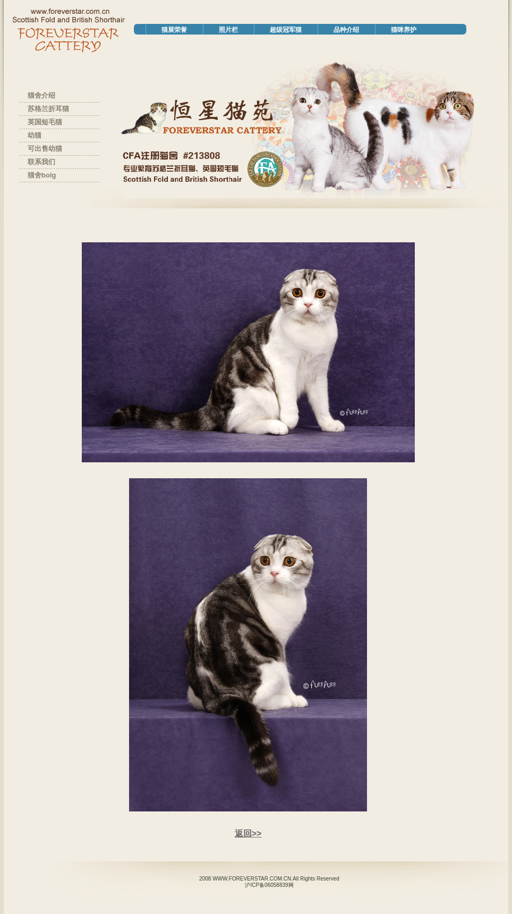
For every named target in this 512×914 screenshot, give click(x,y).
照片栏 (228, 29)
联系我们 (41, 162)
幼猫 (34, 135)
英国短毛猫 (45, 122)
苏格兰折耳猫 (48, 109)
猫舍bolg (42, 175)
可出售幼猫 (45, 149)
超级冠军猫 (286, 29)
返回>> (248, 833)
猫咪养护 (403, 29)
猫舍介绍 (41, 95)
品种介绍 (346, 29)
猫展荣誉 (174, 29)
